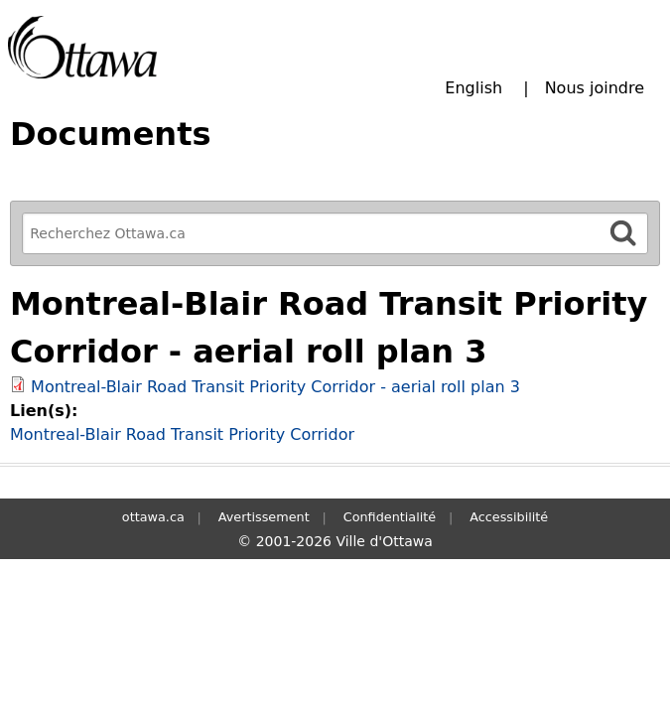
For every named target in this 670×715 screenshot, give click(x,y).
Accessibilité (508, 516)
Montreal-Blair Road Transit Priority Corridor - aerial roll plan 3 (275, 386)
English (473, 87)
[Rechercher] (623, 233)
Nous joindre (594, 87)
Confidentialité (389, 516)
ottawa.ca (153, 516)
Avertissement (264, 516)
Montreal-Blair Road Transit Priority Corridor (182, 434)
